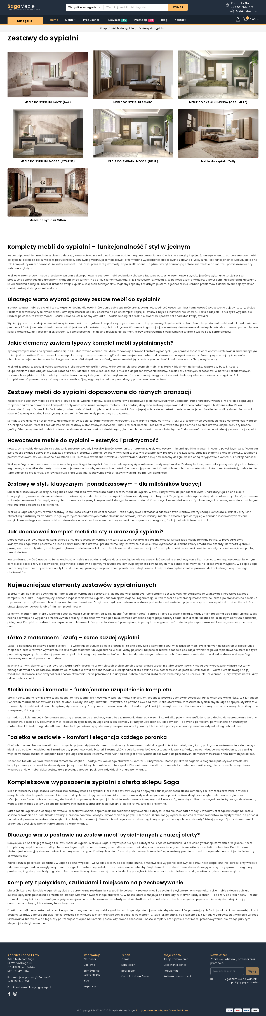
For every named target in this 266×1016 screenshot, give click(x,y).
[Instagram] (15, 994)
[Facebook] (9, 994)
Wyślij (252, 971)
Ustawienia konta (175, 965)
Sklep (103, 28)
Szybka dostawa (247, 11)
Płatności (90, 959)
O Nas (125, 959)
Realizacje (128, 971)
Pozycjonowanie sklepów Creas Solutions (162, 1010)
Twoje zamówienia (176, 959)
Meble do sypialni (123, 28)
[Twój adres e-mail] (227, 971)
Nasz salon (128, 965)
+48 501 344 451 (18, 981)
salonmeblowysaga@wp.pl (33, 987)
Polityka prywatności (177, 976)
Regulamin (171, 971)
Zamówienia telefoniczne (92, 972)
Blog (86, 980)
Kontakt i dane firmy (135, 976)
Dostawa (89, 965)
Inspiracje (90, 986)
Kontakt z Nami (241, 3)
